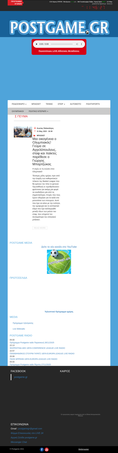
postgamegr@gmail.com (30, 428)
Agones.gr (103, 4)
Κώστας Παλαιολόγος (45, 128)
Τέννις (49, 104)
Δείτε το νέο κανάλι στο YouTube (59, 246)
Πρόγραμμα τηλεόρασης (23, 323)
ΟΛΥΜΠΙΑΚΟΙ (18, 111)
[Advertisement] (59, 79)
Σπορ (61, 104)
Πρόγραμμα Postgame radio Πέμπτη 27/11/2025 (30, 364)
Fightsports (93, 104)
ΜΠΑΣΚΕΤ (41, 136)
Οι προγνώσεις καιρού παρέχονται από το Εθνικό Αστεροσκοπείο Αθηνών (80, 415)
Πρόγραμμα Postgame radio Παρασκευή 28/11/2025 (32, 342)
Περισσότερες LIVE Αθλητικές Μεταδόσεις (59, 51)
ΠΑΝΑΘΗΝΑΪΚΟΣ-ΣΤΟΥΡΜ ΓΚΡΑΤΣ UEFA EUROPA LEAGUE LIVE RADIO (42, 353)
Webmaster (83, 449)
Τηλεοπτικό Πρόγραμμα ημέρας (59, 312)
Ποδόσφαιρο (19, 104)
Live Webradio (19, 329)
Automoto (75, 104)
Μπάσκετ (36, 104)
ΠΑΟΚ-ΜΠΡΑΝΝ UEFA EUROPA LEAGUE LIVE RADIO (33, 359)
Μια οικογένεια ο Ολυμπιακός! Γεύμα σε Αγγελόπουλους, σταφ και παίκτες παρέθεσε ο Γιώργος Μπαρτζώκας (44, 151)
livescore (109, 4)
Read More (40, 228)
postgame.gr (20, 377)
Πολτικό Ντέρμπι (38, 111)
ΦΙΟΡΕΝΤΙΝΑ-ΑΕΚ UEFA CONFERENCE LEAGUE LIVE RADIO (37, 348)
